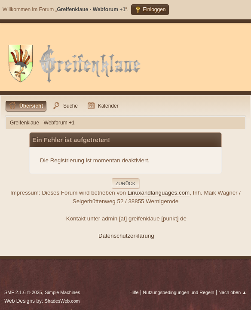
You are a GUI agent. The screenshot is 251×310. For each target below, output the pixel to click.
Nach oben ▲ (232, 292)
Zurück (126, 183)
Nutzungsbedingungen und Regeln (178, 292)
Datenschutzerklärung (126, 235)
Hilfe (134, 292)
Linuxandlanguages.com (159, 192)
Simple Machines (62, 292)
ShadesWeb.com (62, 301)
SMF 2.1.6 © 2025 (23, 292)
